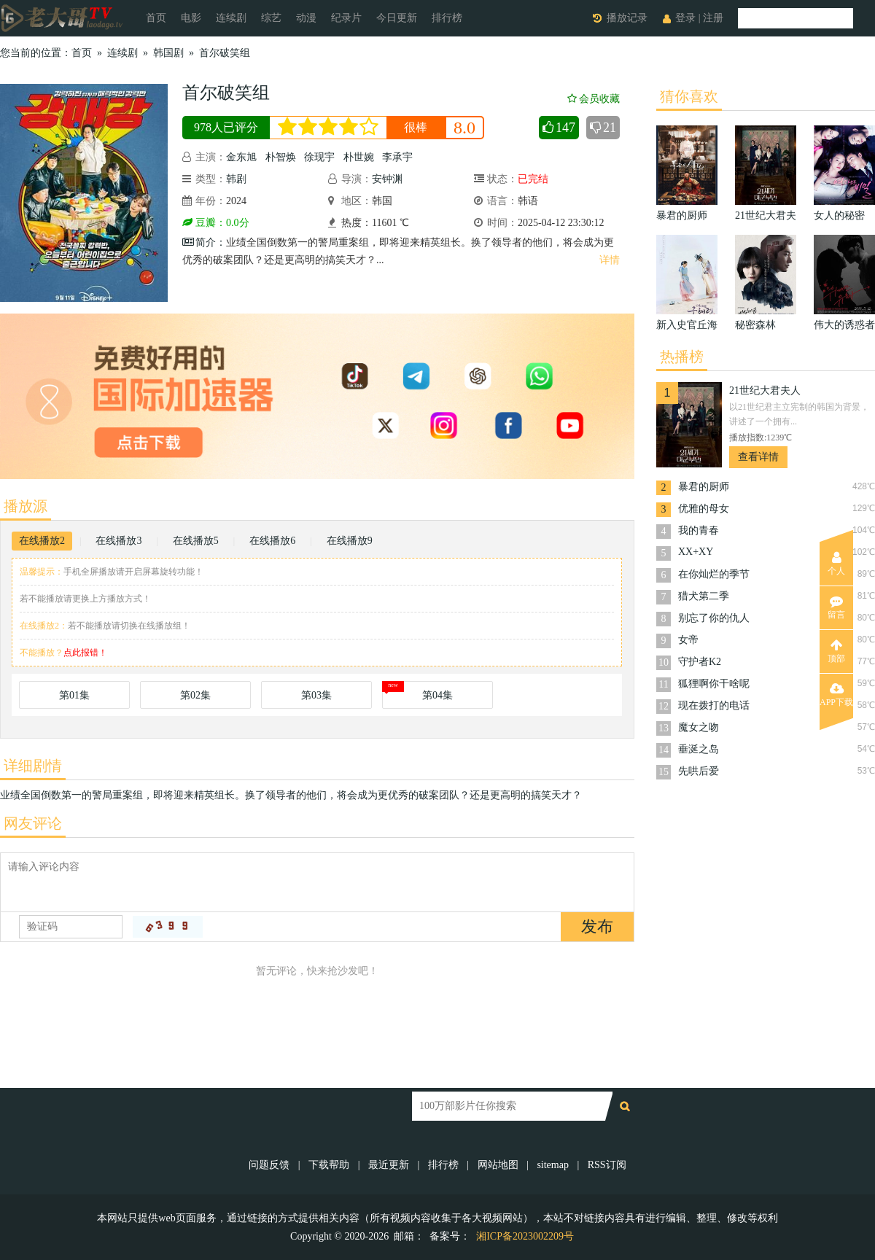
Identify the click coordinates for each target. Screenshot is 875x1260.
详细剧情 (33, 766)
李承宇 (397, 157)
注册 (713, 17)
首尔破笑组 (224, 52)
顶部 (836, 651)
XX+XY (695, 551)
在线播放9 (350, 540)
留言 (836, 607)
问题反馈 (270, 1164)
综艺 (271, 17)
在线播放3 (118, 540)
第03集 (316, 695)
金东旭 (241, 157)
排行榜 (447, 17)
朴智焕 (280, 157)
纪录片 (346, 17)
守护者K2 (699, 661)
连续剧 (231, 17)
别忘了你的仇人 (714, 617)
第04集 (437, 695)
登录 (685, 17)
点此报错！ (85, 653)
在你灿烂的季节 (714, 574)
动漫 (306, 17)
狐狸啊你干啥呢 (714, 683)
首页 (156, 17)
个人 (836, 563)
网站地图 (498, 1164)
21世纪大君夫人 (765, 390)
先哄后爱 (698, 771)
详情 (609, 259)
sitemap (553, 1164)
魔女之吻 (698, 727)
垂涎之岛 (698, 749)
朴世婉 (358, 157)
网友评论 (33, 823)
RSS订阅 (607, 1164)
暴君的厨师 (703, 486)
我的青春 (698, 530)
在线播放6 (272, 540)
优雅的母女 (703, 508)
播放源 (25, 506)
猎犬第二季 (703, 596)
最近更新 (388, 1164)
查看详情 (758, 456)
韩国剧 (168, 52)
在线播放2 (42, 540)
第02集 (195, 695)
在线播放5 (196, 540)
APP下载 (836, 694)
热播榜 (682, 357)
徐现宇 (319, 157)
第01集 (74, 695)
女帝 (688, 639)
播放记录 (627, 17)
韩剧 (236, 179)
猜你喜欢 (689, 96)
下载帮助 (328, 1164)
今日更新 (396, 17)
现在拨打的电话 (714, 705)
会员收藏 (593, 98)
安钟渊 (387, 179)
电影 (191, 17)
